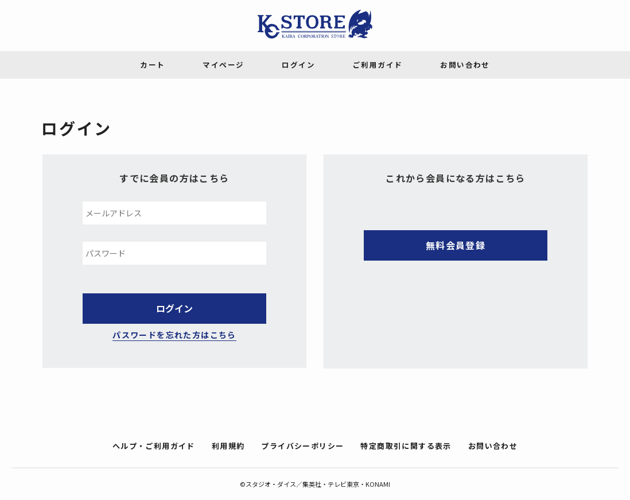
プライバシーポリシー (302, 445)
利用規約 (228, 445)
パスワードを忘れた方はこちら (174, 334)
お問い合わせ (493, 445)
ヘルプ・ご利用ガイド (153, 445)
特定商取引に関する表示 (405, 445)
